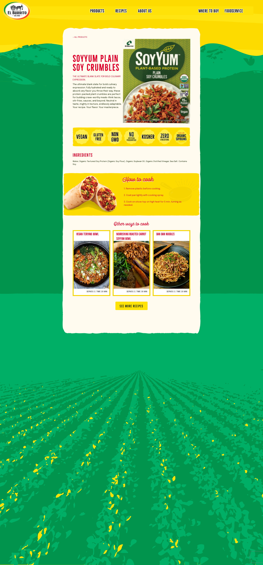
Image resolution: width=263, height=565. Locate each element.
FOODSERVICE (234, 11)
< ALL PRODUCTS (80, 37)
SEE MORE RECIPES (131, 305)
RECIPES (121, 11)
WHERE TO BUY (209, 11)
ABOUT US (144, 11)
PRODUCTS (97, 11)
